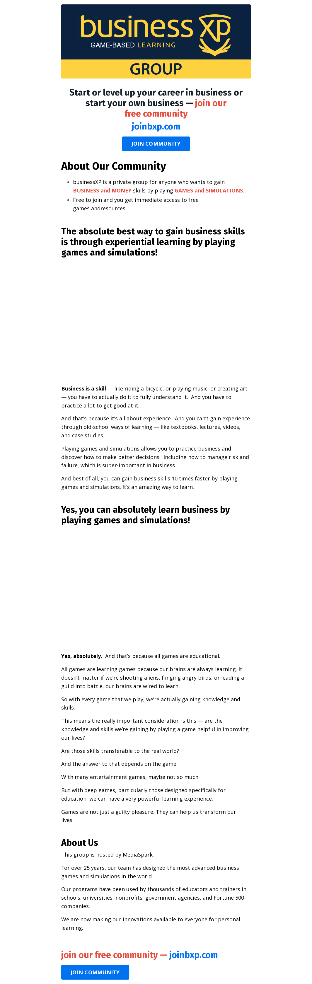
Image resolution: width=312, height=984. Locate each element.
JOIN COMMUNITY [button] (156, 143)
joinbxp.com (156, 126)
